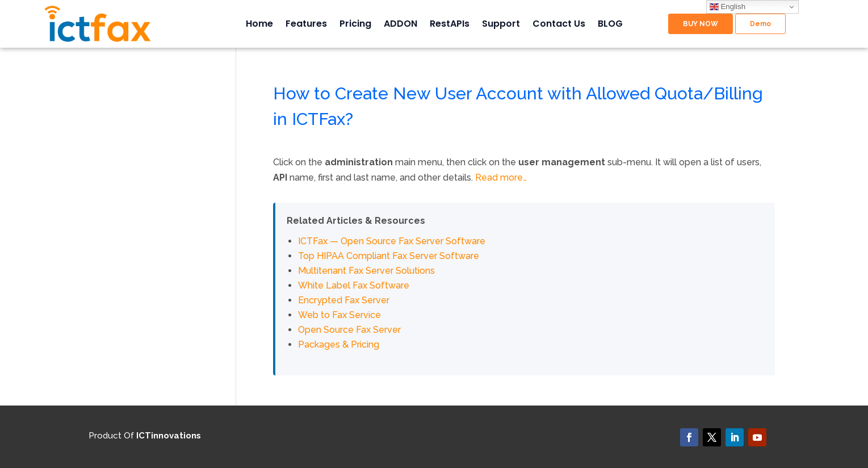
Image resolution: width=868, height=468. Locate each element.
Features (306, 25)
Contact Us (558, 25)
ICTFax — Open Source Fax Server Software (391, 241)
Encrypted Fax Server (343, 300)
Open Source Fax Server (349, 329)
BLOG (610, 25)
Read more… (501, 177)
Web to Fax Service (339, 315)
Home (259, 25)
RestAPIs (449, 25)
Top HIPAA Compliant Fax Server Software (388, 255)
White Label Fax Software (353, 285)
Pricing (355, 25)
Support (501, 25)
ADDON (400, 25)
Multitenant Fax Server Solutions (366, 270)
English (727, 6)
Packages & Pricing (338, 344)
